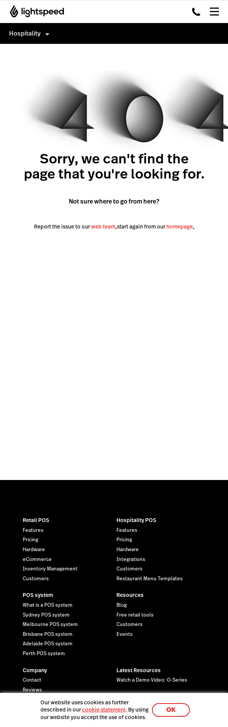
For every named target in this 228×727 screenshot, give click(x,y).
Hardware (34, 549)
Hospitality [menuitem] (24, 33)
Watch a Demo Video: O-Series (151, 680)
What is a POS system (48, 605)
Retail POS (36, 520)
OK (170, 709)
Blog (121, 605)
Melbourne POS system (50, 624)
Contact (32, 680)
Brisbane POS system (48, 634)
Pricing (30, 539)
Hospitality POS (136, 520)
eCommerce (37, 559)
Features (33, 530)
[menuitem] (114, 33)
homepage (179, 226)
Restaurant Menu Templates (149, 578)
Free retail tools (135, 615)
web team (103, 226)
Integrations (130, 559)
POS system (38, 595)
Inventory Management (50, 568)
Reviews (32, 690)
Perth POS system (44, 653)
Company (35, 670)
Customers (36, 578)
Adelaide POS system (48, 643)
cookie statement (104, 709)
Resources (130, 595)
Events (124, 634)
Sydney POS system (46, 615)
